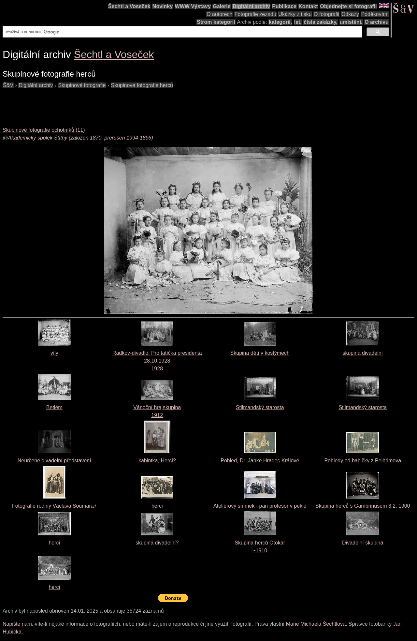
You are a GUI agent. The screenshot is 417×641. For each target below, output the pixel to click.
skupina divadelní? (157, 542)
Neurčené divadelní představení (54, 460)
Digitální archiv (251, 6)
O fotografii (326, 14)
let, (298, 22)
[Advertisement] (121, 104)
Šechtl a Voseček (129, 6)
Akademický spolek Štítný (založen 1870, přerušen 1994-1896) (80, 138)
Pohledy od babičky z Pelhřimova (362, 460)
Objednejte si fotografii (348, 6)
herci (157, 506)
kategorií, (280, 22)
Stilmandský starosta (260, 407)
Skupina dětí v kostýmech (260, 353)
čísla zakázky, (321, 22)
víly (54, 353)
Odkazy (350, 14)
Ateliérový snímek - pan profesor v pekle (259, 506)
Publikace (284, 6)
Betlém (54, 407)
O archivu (377, 22)
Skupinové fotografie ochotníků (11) (44, 130)
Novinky (162, 6)
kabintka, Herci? (157, 460)
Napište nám (17, 624)
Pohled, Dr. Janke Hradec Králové (260, 460)
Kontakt (308, 6)
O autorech (219, 14)
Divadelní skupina (362, 542)
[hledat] (181, 32)
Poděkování (375, 14)
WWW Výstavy (193, 6)
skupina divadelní (362, 353)
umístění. (351, 22)
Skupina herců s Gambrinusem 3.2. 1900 (362, 506)
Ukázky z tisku (294, 14)
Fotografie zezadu (255, 14)
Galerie (221, 6)
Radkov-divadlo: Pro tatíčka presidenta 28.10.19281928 (157, 360)
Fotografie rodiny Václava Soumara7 (54, 506)
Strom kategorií (216, 22)
